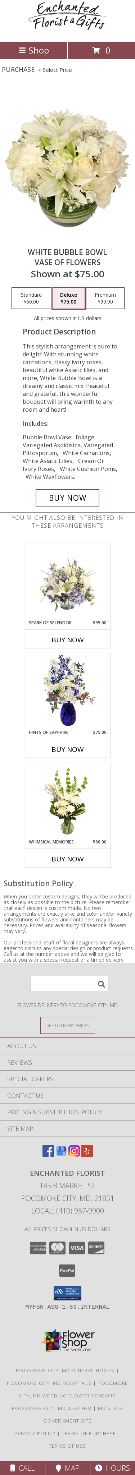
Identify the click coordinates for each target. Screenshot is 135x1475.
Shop (34, 50)
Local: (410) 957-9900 (67, 1211)
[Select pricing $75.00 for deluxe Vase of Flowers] (69, 298)
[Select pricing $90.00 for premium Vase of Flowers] (105, 298)
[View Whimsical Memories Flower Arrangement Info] (67, 801)
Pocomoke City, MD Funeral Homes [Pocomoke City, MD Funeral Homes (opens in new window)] (65, 1370)
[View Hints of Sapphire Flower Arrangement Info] (67, 691)
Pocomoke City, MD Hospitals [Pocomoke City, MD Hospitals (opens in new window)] (49, 1383)
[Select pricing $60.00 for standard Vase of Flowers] (31, 298)
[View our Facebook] (48, 1154)
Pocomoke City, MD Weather (52, 1408)
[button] (67, 1293)
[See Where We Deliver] (67, 1025)
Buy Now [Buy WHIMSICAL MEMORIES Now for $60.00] (67, 859)
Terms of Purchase (89, 1433)
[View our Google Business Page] (61, 1154)
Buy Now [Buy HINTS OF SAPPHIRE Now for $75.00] (67, 749)
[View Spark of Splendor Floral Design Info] (67, 582)
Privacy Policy (35, 1433)
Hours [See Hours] (112, 1468)
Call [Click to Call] (22, 1468)
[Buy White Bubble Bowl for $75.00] (68, 498)
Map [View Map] (68, 1468)
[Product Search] (69, 984)
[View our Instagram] (74, 1154)
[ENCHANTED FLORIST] (67, 31)
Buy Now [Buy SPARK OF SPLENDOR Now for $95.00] (67, 639)
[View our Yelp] (87, 1154)
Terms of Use (67, 1446)
